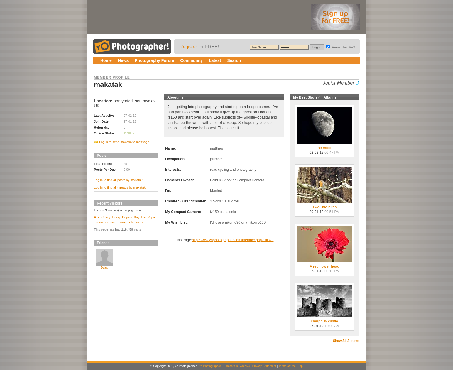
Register (188, 46)
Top (300, 366)
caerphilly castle (324, 319)
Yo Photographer (210, 366)
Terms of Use (287, 366)
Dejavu (127, 217)
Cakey (105, 217)
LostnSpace (149, 217)
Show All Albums (346, 340)
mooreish (101, 222)
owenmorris (118, 222)
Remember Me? (340, 47)
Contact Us (230, 366)
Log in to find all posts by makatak (118, 180)
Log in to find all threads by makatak (120, 187)
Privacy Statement (264, 366)
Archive (245, 366)
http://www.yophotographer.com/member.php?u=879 (233, 240)
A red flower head (324, 264)
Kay (136, 217)
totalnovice (136, 222)
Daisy (116, 217)
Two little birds (324, 205)
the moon (324, 146)
